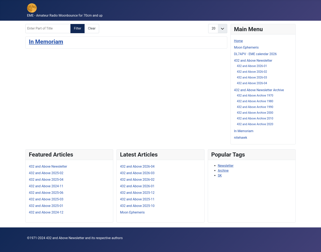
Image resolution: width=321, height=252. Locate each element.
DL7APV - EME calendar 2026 (255, 54)
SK (220, 175)
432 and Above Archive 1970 (255, 95)
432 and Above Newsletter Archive (259, 90)
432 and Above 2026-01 (252, 66)
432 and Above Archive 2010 (255, 118)
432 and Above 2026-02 (252, 71)
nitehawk (240, 138)
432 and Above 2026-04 (252, 83)
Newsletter (226, 166)
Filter (77, 28)
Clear (92, 28)
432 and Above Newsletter (253, 60)
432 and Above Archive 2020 (255, 124)
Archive (223, 171)
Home (238, 41)
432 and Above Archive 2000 (255, 112)
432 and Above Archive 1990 (255, 107)
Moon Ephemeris (246, 47)
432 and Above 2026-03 (252, 77)
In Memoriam (46, 41)
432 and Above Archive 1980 (255, 101)
